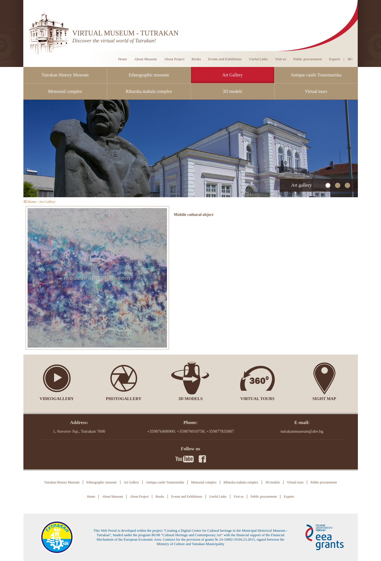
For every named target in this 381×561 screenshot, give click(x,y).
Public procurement (307, 59)
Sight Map (324, 398)
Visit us (280, 59)
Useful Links (258, 59)
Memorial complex (65, 91)
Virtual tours (316, 91)
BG (350, 59)
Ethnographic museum (149, 75)
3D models (232, 91)
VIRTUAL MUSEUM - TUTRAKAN (125, 33)
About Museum (145, 59)
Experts (334, 59)
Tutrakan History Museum (65, 75)
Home (122, 59)
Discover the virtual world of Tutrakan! (114, 41)
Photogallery (124, 398)
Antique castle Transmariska (316, 75)
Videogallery (57, 398)
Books (196, 59)
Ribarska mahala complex (149, 91)
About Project (174, 59)
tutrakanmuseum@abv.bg (302, 431)
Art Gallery (232, 75)
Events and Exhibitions (225, 59)
